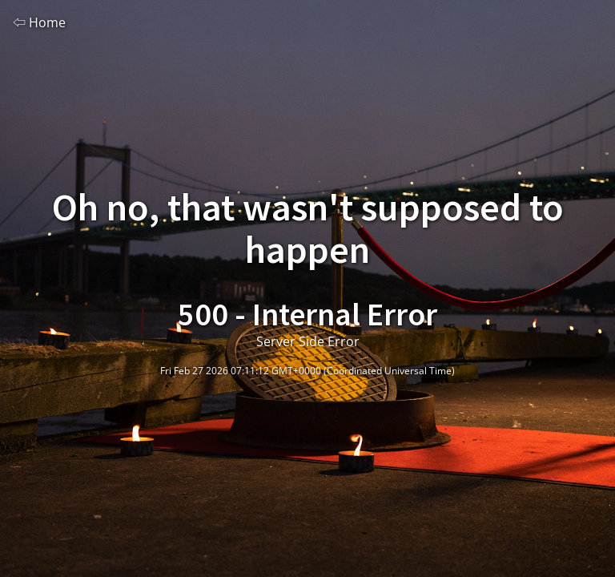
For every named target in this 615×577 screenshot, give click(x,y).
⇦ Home (39, 22)
